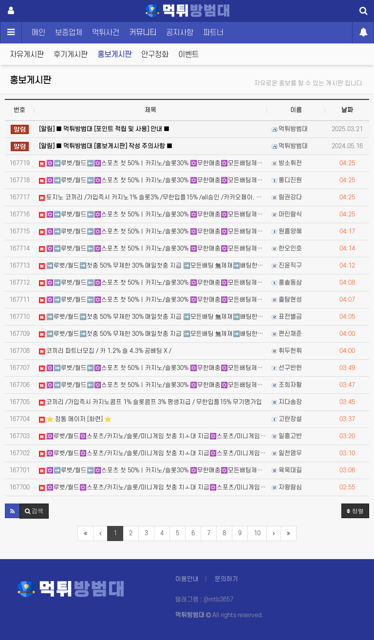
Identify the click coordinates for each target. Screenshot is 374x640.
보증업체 (68, 32)
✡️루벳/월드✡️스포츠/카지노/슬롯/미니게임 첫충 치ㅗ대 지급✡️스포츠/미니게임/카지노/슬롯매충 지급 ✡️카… (153, 436)
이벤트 (188, 54)
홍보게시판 (114, 54)
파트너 (213, 32)
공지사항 (179, 32)
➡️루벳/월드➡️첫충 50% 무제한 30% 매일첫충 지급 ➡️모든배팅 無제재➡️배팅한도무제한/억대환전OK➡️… (153, 265)
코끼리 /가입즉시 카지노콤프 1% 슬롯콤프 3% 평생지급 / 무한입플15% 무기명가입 (150, 402)
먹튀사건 (105, 32)
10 (257, 533)
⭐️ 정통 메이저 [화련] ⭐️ (75, 419)
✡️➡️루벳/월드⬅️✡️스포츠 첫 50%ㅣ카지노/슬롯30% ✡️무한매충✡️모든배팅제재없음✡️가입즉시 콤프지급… (153, 163)
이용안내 (187, 579)
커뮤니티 (142, 32)
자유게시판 (27, 54)
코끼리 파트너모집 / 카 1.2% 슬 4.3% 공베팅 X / (105, 351)
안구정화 (154, 54)
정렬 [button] (355, 510)
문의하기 (226, 579)
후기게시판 (71, 54)
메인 (38, 32)
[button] (12, 511)
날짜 (347, 110)
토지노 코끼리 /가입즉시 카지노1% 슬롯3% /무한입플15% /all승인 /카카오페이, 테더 (153, 197)
